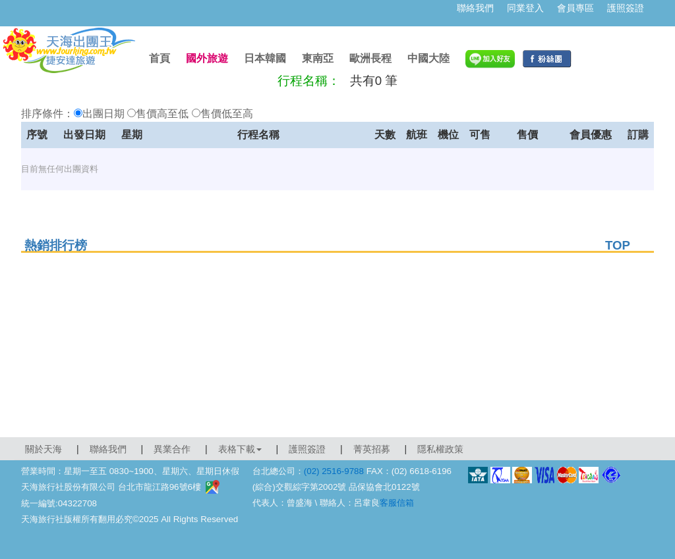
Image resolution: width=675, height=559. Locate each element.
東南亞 (318, 58)
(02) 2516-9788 (334, 471)
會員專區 (575, 8)
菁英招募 (371, 449)
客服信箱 (397, 503)
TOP (617, 245)
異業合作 (172, 449)
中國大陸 (428, 58)
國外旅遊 (207, 58)
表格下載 (240, 449)
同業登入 (525, 8)
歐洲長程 (370, 58)
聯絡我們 (475, 8)
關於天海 (43, 449)
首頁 (159, 58)
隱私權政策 (440, 449)
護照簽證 (625, 8)
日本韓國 (265, 58)
